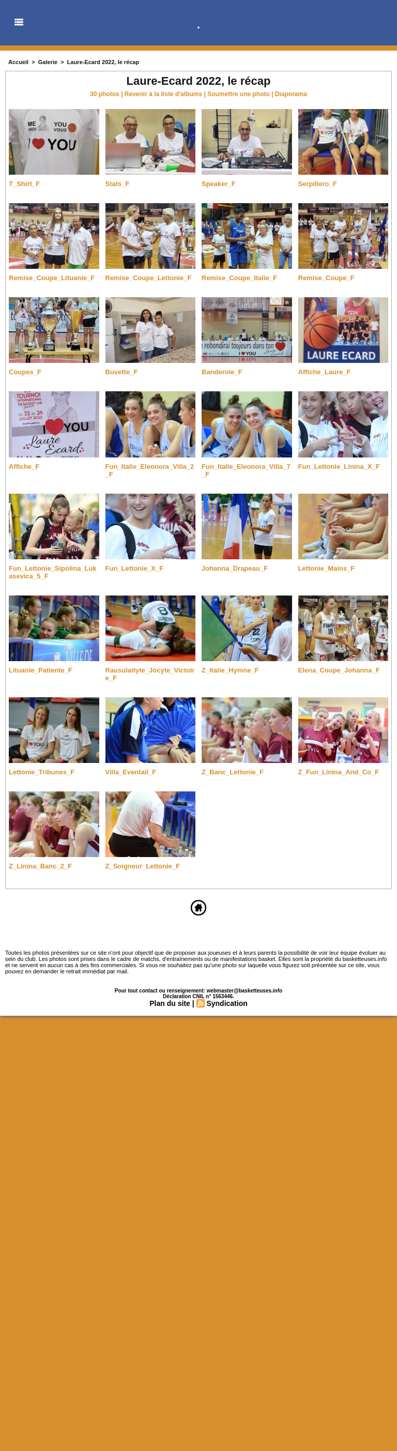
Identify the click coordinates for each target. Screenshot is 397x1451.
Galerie (47, 62)
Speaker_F (219, 184)
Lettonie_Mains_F (326, 568)
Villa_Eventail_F (131, 772)
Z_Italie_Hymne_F (230, 670)
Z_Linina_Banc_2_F (40, 866)
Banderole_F (222, 372)
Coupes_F (25, 372)
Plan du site (169, 1003)
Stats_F (117, 184)
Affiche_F (24, 466)
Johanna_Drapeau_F (235, 568)
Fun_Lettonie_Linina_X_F (339, 466)
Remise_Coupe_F (326, 278)
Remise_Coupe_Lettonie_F (148, 278)
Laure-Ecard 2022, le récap (103, 62)
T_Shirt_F (24, 184)
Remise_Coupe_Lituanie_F (52, 278)
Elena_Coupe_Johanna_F (339, 670)
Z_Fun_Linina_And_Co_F (338, 772)
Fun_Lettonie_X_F (134, 568)
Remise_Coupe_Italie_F (239, 278)
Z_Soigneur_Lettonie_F (142, 866)
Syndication (226, 1003)
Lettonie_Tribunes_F (41, 772)
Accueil (18, 62)
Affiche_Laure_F (324, 372)
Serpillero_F (317, 184)
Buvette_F (121, 372)
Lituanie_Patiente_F (40, 670)
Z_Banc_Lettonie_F (233, 772)
